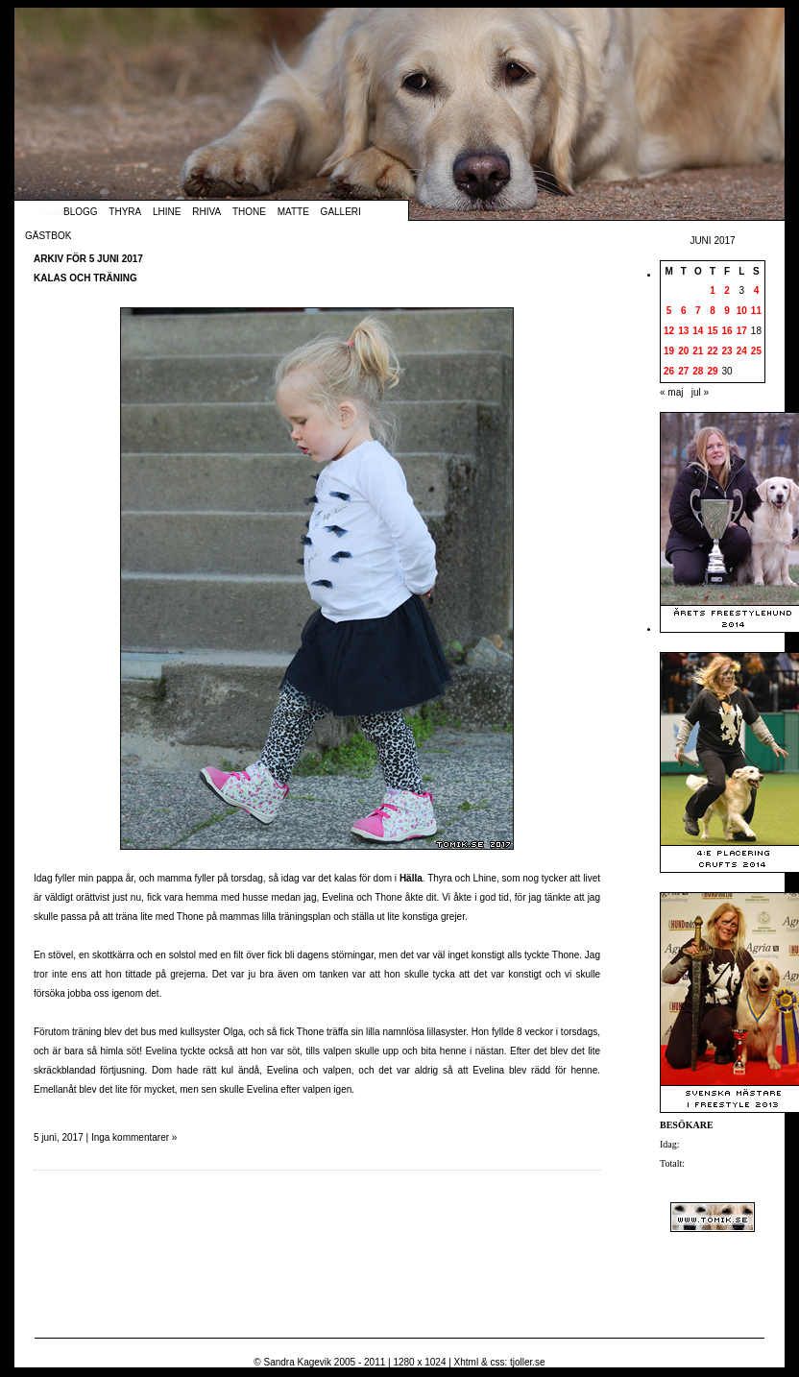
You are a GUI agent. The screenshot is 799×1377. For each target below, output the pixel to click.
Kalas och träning (85, 278)
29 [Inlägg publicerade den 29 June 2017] (712, 371)
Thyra (125, 211)
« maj (671, 392)
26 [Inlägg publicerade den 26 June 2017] (669, 371)
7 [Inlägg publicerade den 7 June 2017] (698, 310)
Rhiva (206, 211)
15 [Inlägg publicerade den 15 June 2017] (712, 331)
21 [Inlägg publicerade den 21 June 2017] (697, 351)
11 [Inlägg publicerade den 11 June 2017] (756, 310)
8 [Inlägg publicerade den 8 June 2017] (712, 310)
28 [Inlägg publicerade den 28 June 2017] (697, 371)
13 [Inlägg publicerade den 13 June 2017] (683, 331)
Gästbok (48, 235)
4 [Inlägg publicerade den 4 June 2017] (757, 290)
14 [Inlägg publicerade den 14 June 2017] (697, 331)
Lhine (167, 211)
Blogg (80, 211)
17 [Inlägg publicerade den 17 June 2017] (742, 331)
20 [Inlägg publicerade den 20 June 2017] (683, 351)
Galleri (341, 211)
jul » (700, 392)
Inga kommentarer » (134, 1137)
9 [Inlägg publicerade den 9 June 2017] (727, 310)
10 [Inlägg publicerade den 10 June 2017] (742, 310)
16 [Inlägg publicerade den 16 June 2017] (727, 331)
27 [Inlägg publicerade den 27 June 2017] (683, 371)
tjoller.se (527, 1362)
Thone (249, 211)
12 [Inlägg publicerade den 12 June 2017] (669, 331)
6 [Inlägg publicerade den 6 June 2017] (684, 310)
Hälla (411, 878)
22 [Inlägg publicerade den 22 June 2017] (712, 351)
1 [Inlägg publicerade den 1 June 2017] (712, 290)
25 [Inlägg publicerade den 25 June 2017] (756, 351)
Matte (293, 211)
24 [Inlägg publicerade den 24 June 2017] (742, 351)
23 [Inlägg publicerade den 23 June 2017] (727, 351)
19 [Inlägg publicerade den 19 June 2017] (669, 351)
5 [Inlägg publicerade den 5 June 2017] (669, 310)
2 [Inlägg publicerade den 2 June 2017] (727, 290)
